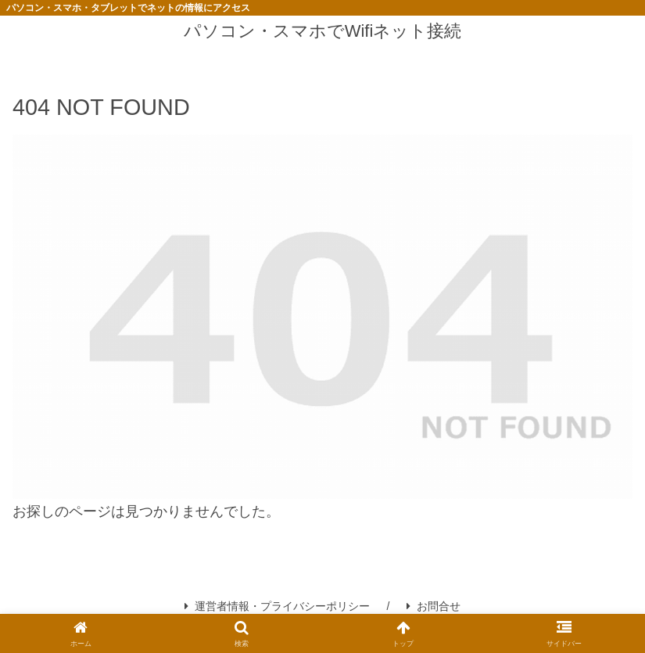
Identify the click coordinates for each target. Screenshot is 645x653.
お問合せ (433, 606)
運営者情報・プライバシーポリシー (277, 606)
